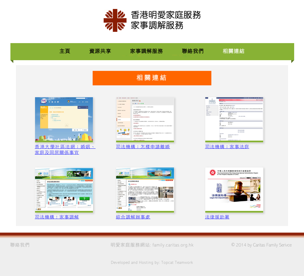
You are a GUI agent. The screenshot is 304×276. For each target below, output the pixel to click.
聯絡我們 (193, 51)
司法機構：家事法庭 (227, 147)
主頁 (64, 51)
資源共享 (100, 51)
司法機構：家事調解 (57, 217)
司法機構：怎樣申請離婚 (143, 147)
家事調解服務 (146, 51)
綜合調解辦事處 (133, 217)
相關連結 (234, 51)
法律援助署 (217, 217)
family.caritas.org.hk (173, 245)
